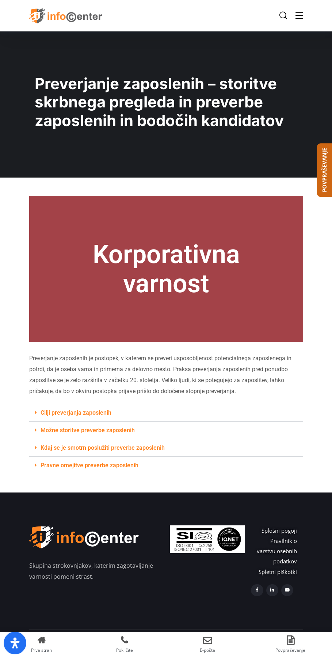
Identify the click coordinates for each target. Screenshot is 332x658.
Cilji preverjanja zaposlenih (76, 412)
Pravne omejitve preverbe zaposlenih (89, 465)
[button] (166, 413)
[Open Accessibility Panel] (15, 643)
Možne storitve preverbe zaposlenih (88, 430)
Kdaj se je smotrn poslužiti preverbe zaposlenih (103, 447)
